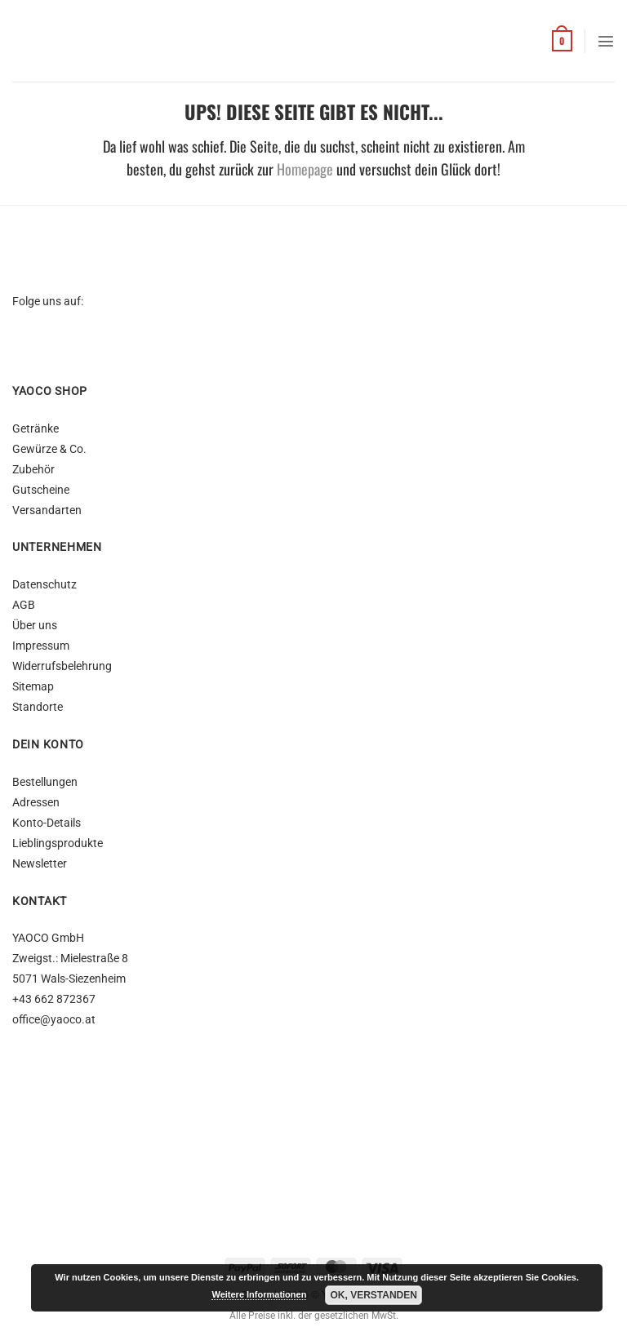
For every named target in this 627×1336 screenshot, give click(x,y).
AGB (23, 605)
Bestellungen (45, 782)
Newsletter (39, 864)
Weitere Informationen (258, 1294)
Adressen (36, 803)
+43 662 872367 (54, 999)
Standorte (37, 707)
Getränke (35, 429)
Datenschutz (44, 585)
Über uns (34, 625)
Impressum (40, 646)
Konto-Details (46, 823)
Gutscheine (40, 490)
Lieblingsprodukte (57, 843)
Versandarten (47, 510)
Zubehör (33, 470)
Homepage (305, 169)
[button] (562, 41)
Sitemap (33, 687)
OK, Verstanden (373, 1295)
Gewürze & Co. (49, 449)
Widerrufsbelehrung (62, 666)
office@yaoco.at (54, 1020)
